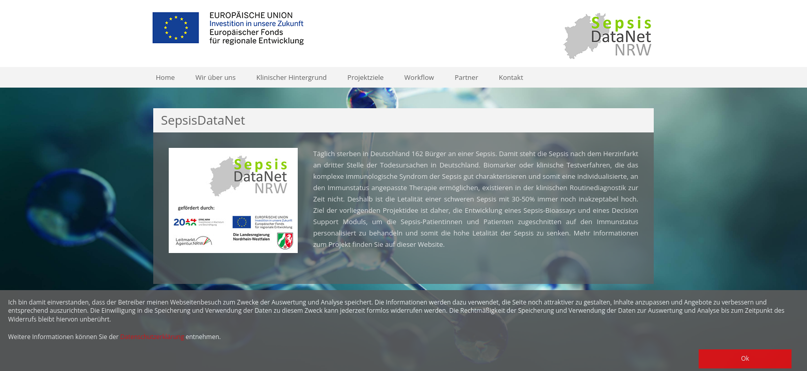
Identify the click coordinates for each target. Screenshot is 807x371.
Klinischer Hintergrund (291, 77)
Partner (466, 77)
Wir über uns (216, 77)
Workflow (419, 77)
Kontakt (511, 77)
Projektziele (365, 77)
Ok (745, 358)
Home (165, 77)
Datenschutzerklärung (152, 336)
